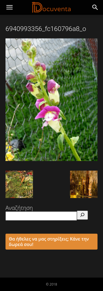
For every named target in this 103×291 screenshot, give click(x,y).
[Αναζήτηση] (82, 215)
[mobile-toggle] (9, 7)
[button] (95, 7)
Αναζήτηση (19, 207)
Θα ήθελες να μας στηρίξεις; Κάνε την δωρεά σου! (49, 241)
